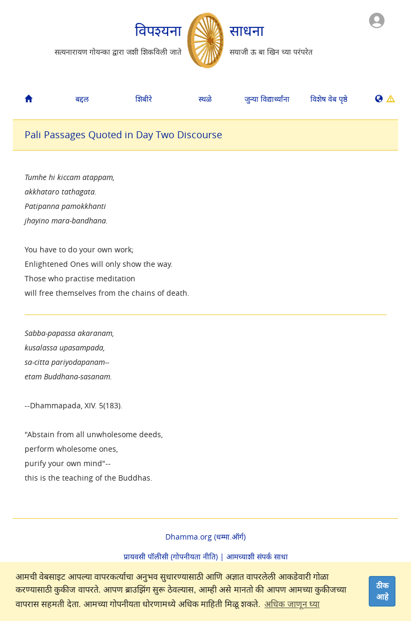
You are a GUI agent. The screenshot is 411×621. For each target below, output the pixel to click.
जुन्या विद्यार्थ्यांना (267, 99)
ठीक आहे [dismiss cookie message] (382, 591)
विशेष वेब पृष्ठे (328, 99)
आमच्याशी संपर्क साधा (257, 556)
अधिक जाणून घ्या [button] (291, 604)
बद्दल (82, 99)
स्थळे (205, 99)
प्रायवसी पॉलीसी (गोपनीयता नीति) (171, 556)
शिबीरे (143, 99)
